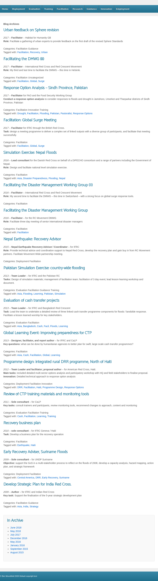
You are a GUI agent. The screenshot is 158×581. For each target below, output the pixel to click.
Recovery (35, 52)
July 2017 (15, 534)
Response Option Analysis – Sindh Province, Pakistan (45, 88)
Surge (41, 81)
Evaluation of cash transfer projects (31, 300)
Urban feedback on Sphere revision (31, 30)
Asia (19, 178)
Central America (25, 477)
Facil (46, 326)
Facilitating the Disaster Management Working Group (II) (48, 185)
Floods (53, 326)
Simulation (60, 293)
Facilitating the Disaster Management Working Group (45, 210)
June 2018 (15, 527)
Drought (21, 113)
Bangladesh (29, 326)
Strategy (34, 506)
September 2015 (19, 549)
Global (33, 81)
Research (78, 9)
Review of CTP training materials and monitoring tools (46, 394)
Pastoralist (66, 113)
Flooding (44, 113)
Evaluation (34, 9)
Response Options (82, 113)
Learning (38, 293)
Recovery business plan (22, 423)
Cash (40, 326)
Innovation (106, 9)
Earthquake (23, 445)
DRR (20, 387)
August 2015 (17, 552)
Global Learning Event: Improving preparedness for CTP (47, 333)
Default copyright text (28, 576)
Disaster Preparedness (35, 178)
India (25, 506)
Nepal (62, 178)
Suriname (64, 477)
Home (5, 9)
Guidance (92, 9)
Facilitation (63, 9)
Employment (122, 9)
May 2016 (15, 541)
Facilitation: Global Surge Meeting (29, 120)
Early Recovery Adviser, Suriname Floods (35, 452)
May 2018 (15, 531)
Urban (44, 52)
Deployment (18, 9)
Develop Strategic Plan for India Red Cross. (37, 484)
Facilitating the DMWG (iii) (23, 59)
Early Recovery (50, 477)
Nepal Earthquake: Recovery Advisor (32, 239)
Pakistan (54, 113)
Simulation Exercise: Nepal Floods (30, 152)
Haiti (38, 387)
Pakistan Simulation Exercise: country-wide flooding (44, 268)
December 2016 (18, 538)
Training (48, 9)
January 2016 (17, 545)
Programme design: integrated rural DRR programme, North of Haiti (57, 362)
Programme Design (53, 387)
